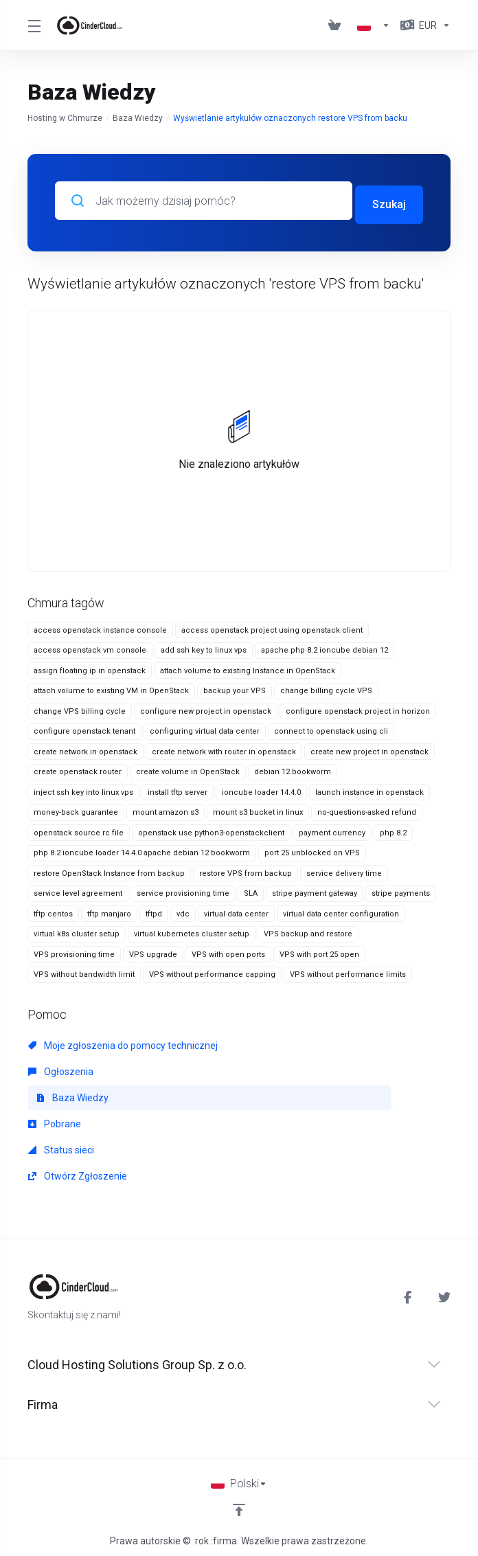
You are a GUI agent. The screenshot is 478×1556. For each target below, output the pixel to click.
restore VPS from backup (245, 869)
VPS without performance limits (348, 971)
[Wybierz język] (239, 1479)
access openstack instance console (100, 626)
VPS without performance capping (212, 971)
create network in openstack (85, 747)
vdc (183, 909)
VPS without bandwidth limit (84, 971)
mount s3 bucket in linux (258, 808)
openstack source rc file (79, 828)
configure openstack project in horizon (358, 707)
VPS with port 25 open (319, 950)
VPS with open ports (228, 950)
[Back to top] (239, 1506)
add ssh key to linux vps (204, 646)
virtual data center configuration (341, 909)
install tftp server (177, 788)
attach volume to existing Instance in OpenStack (247, 666)
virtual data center (236, 909)
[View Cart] (337, 25)
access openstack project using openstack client (272, 626)
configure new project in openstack (205, 707)
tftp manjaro (109, 909)
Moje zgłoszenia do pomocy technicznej (123, 1041)
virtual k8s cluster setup (77, 930)
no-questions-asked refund (366, 808)
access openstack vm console (90, 646)
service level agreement (78, 890)
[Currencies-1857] (423, 25)
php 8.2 (393, 828)
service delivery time (344, 869)
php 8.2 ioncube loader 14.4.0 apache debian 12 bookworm (142, 849)
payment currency (332, 828)
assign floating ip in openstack (90, 666)
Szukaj (389, 200)
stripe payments (401, 890)
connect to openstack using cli (331, 727)
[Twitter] (444, 1293)
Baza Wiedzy (138, 118)
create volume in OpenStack (188, 768)
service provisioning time (183, 890)
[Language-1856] (374, 25)
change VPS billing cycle (80, 707)
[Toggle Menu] (33, 25)
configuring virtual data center (205, 727)
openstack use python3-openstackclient (211, 828)
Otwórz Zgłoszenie (77, 1171)
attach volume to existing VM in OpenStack (111, 687)
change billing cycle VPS (326, 687)
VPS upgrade (153, 950)
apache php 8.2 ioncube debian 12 (324, 646)
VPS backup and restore (308, 930)
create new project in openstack (369, 747)
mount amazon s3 (165, 808)
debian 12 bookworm (292, 768)
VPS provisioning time (74, 950)
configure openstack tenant (84, 727)
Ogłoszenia (60, 1067)
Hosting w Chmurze (64, 118)
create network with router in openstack (224, 747)
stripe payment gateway (314, 890)
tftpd (154, 909)
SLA (251, 890)
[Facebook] (410, 1293)
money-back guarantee (76, 808)
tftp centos (53, 909)
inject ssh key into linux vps (83, 788)
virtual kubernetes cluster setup (191, 930)
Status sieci (61, 1145)
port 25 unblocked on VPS (312, 849)
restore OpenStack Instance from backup (109, 869)
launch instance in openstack (369, 788)
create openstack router (78, 768)
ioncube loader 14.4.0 (261, 788)
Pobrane (54, 1119)
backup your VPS (234, 687)
